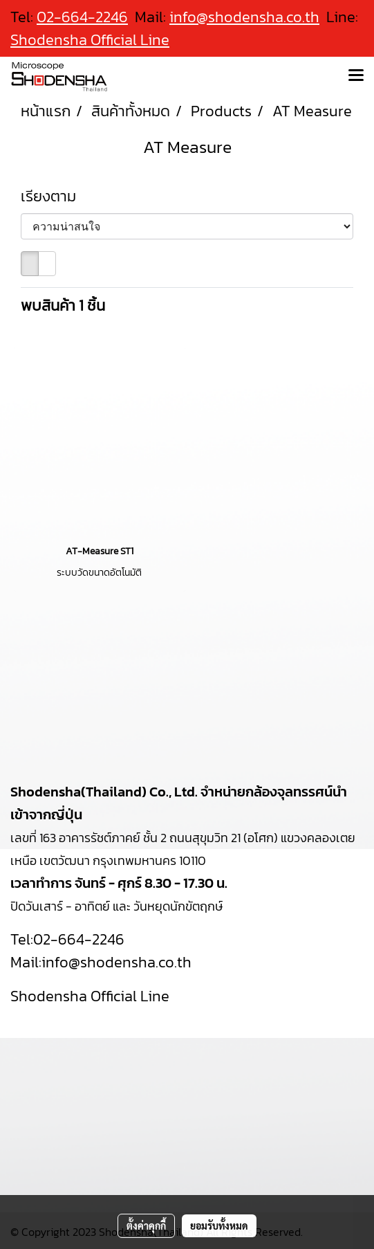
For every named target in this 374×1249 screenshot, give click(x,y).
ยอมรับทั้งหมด (219, 1225)
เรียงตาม (53, 196)
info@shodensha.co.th (244, 17)
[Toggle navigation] (356, 76)
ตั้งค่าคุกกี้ (146, 1225)
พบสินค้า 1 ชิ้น (63, 305)
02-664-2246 (78, 939)
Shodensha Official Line (89, 39)
